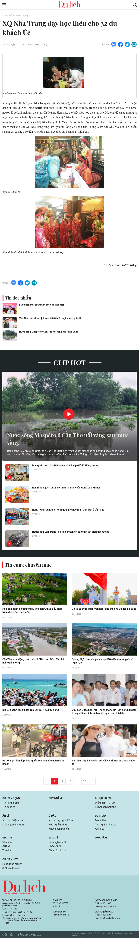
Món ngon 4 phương (13, 825)
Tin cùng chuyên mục (28, 565)
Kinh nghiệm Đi (57, 842)
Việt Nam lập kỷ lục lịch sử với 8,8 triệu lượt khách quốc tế (50, 318)
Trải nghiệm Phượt (105, 825)
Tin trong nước (10, 803)
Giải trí (7, 838)
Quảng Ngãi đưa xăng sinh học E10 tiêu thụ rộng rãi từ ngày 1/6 (102, 661)
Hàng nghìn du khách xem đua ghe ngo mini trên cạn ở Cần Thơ (68, 510)
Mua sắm (101, 838)
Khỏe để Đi (55, 846)
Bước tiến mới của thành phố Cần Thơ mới (41, 305)
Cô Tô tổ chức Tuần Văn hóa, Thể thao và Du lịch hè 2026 (104, 609)
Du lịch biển (103, 798)
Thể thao (7, 851)
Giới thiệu (7, 935)
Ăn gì (5, 816)
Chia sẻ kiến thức (58, 851)
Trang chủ (7, 15)
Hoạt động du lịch (12, 864)
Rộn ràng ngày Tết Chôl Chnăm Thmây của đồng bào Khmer (66, 487)
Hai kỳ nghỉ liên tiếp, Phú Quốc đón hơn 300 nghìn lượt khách (33, 763)
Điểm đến (100, 821)
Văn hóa (7, 842)
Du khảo (100, 816)
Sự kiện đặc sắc (11, 868)
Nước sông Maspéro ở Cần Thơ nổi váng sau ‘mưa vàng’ (49, 332)
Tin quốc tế (8, 807)
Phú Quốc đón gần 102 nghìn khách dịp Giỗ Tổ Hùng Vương (65, 465)
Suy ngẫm (55, 798)
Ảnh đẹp (99, 829)
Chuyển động (21, 15)
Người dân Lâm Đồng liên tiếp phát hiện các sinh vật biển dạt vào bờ (70, 532)
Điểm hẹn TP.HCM (105, 803)
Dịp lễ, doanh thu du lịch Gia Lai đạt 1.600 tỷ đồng (30, 710)
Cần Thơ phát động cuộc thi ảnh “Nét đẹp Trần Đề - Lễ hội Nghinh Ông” (33, 661)
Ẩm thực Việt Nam (12, 821)
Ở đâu (52, 816)
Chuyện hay (10, 860)
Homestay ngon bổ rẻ (61, 821)
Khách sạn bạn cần (59, 829)
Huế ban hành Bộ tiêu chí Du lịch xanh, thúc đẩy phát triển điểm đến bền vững (32, 611)
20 (84, 782)
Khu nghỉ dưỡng (58, 825)
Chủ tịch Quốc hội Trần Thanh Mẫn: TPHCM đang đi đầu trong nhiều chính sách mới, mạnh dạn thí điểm (104, 712)
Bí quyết (54, 838)
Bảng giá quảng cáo (29, 935)
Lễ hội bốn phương (105, 807)
